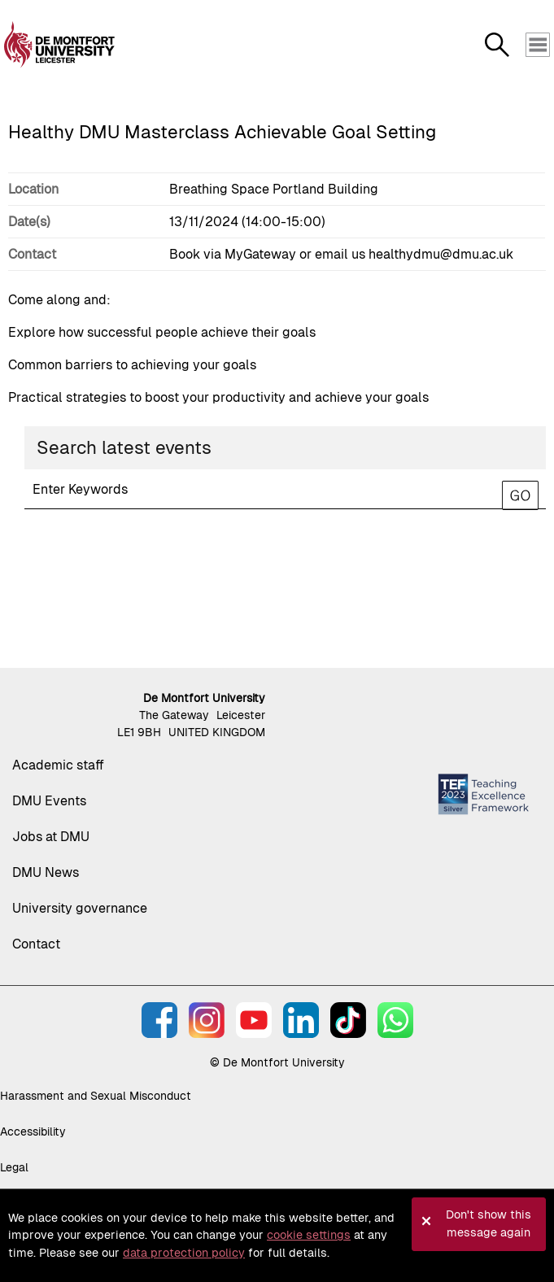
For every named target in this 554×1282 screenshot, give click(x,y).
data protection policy (184, 1252)
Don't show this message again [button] (488, 1223)
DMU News (45, 872)
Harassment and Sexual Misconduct (95, 1095)
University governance (79, 908)
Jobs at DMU (50, 836)
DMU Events (49, 801)
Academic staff (58, 765)
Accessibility (33, 1131)
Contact (36, 944)
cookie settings (309, 1234)
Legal (14, 1167)
